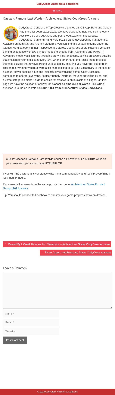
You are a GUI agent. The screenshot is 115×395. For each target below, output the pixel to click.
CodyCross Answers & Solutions (57, 4)
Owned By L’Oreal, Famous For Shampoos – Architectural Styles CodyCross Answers (59, 244)
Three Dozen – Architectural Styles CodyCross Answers (78, 252)
